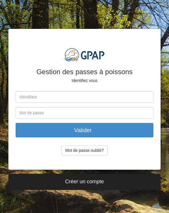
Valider (84, 130)
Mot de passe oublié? (84, 150)
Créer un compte (84, 181)
